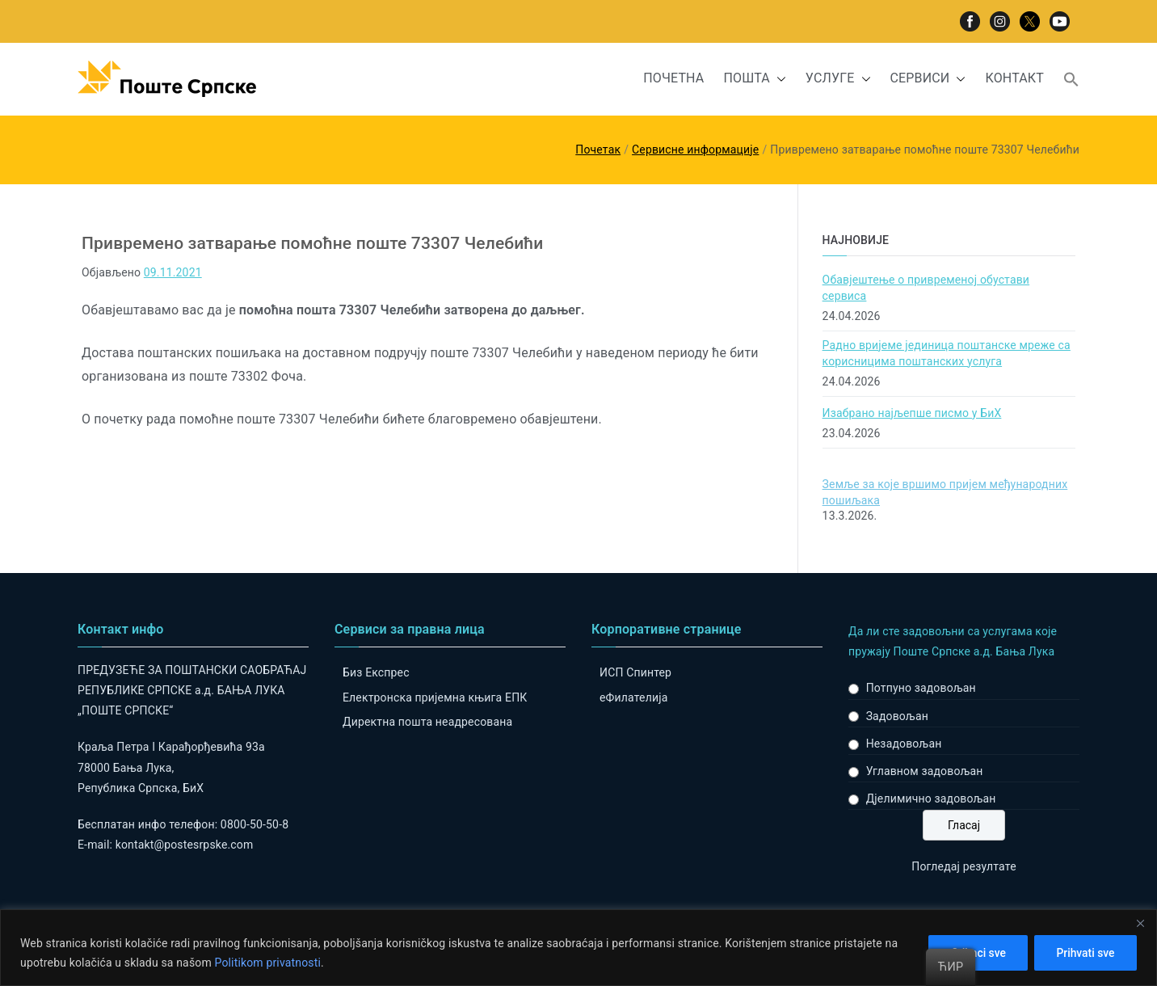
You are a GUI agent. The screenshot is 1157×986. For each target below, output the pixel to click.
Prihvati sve (1083, 952)
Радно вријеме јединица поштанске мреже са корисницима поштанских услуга (947, 353)
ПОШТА (754, 79)
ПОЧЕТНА (673, 78)
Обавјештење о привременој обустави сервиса (926, 287)
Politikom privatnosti (267, 962)
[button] (778, 79)
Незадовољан (904, 743)
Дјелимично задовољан (931, 798)
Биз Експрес (376, 672)
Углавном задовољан (924, 771)
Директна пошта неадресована (427, 721)
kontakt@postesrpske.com (185, 844)
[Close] (1140, 923)
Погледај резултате (963, 866)
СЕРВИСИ (928, 79)
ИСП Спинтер (635, 672)
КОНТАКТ (1014, 78)
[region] (578, 947)
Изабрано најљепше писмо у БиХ (912, 413)
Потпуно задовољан (921, 687)
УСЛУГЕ (838, 79)
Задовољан (897, 716)
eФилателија (633, 697)
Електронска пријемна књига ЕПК (435, 697)
